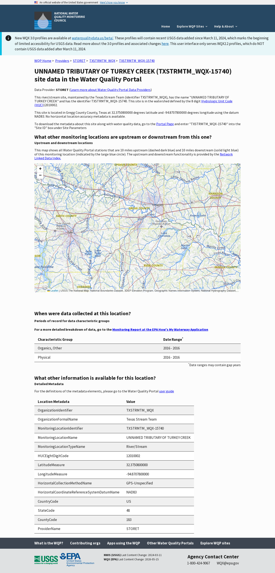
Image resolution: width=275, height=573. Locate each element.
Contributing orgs (85, 543)
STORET (79, 60)
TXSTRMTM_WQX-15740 (137, 60)
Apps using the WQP (123, 543)
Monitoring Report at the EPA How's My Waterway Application (160, 329)
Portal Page (165, 124)
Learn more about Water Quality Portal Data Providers (110, 90)
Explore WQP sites (215, 543)
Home (165, 26)
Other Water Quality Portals (170, 543)
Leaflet (52, 290)
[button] (40, 169)
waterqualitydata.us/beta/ (92, 38)
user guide (166, 391)
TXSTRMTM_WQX (102, 60)
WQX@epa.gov (228, 563)
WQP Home (42, 60)
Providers (62, 60)
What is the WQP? (48, 543)
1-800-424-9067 (198, 563)
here (165, 43)
